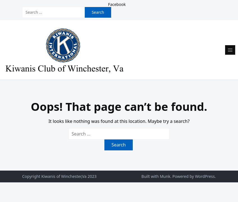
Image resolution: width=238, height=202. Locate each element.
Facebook (117, 4)
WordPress (205, 176)
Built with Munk (155, 176)
